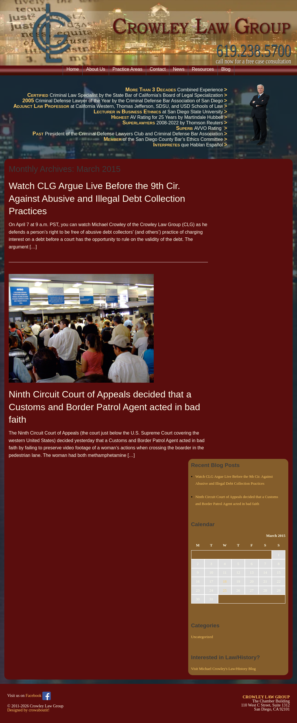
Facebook (38, 696)
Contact (158, 69)
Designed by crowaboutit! (28, 710)
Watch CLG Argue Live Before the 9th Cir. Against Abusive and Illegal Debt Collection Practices (97, 198)
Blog (226, 69)
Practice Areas (127, 69)
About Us (95, 69)
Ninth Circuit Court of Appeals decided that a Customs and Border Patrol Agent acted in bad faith (104, 406)
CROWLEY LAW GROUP (266, 697)
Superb (185, 128)
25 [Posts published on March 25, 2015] (225, 590)
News (178, 69)
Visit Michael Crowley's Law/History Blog (223, 668)
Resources (203, 69)
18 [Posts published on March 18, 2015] (225, 581)
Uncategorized (202, 637)
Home (72, 69)
